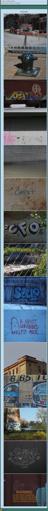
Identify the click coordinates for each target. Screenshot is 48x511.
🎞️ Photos (11, 3)
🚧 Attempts (17, 3)
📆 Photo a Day (4, 3)
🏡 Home (3, 1)
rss (5, 509)
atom (3, 509)
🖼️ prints (8, 1)
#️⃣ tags (13, 1)
